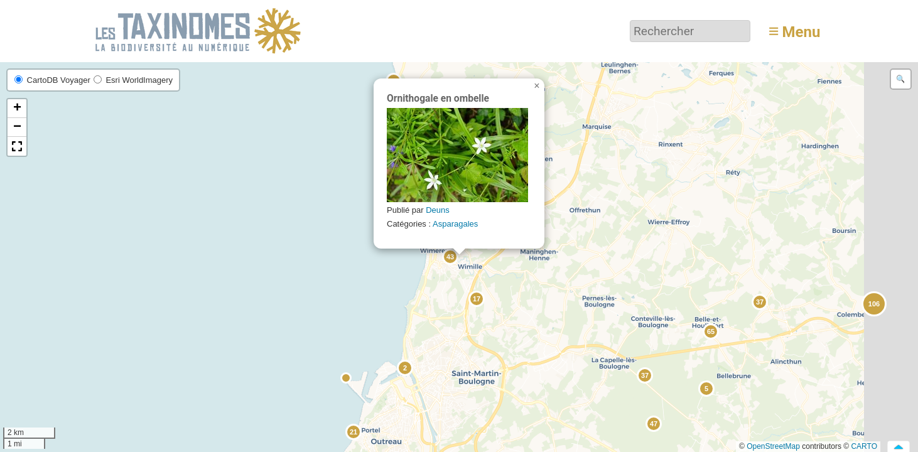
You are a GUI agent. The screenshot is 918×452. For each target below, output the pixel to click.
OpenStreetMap (773, 446)
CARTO (864, 446)
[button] (346, 378)
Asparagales (455, 224)
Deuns (438, 210)
